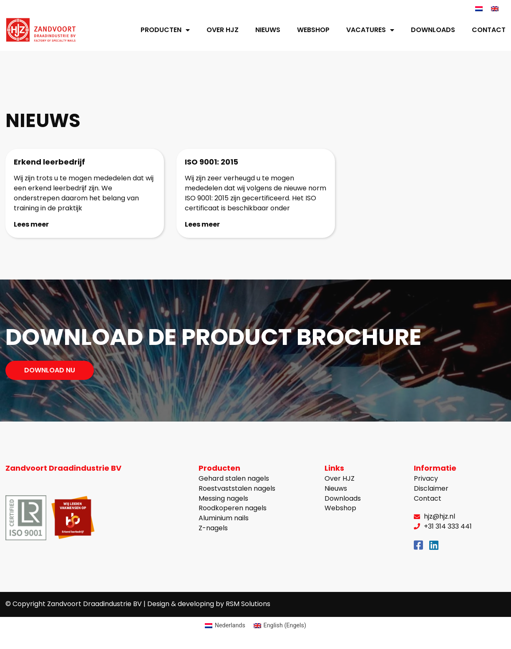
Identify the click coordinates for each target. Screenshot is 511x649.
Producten (165, 29)
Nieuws (267, 30)
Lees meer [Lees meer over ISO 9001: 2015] (202, 224)
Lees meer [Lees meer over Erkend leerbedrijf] (31, 224)
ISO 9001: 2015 (211, 162)
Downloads (433, 30)
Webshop (313, 30)
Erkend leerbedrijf (49, 162)
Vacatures (370, 29)
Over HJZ (222, 30)
